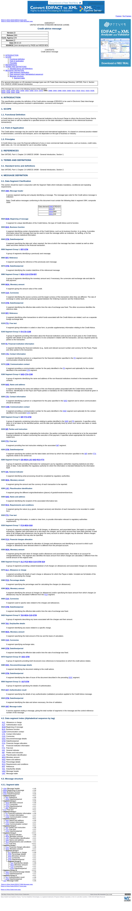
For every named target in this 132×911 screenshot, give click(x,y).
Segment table (19, 78)
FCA (22, 525)
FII (22, 332)
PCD (26, 562)
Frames (118, 16)
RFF (22, 249)
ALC (22, 562)
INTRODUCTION (11, 55)
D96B (31, 90)
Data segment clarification (19, 72)
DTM (7, 239)
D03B (8, 92)
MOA (22, 274)
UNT (7, 706)
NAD (22, 374)
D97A (36, 90)
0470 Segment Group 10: (11, 657)
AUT (23, 682)
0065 (51, 206)
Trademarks (26, 903)
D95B (22, 90)
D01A (73, 90)
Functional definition (17, 59)
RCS (39, 460)
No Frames (127, 16)
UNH (7, 191)
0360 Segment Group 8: (11, 562)
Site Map (3, 903)
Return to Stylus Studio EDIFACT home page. (14, 20)
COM (29, 332)
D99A (55, 90)
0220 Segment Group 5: (11, 417)
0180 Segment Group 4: (11, 374)
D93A (4, 90)
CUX (27, 274)
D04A (13, 92)
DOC (23, 657)
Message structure (17, 76)
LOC (30, 460)
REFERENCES (11, 65)
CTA (24, 332)
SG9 (43, 562)
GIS (22, 460)
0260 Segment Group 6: (11, 460)
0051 (51, 214)
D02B (92, 90)
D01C (83, 90)
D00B (69, 90)
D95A (17, 90)
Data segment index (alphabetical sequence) (26, 74)
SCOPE (8, 57)
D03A (4, 92)
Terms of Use (18, 903)
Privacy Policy (10, 903)
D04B (17, 92)
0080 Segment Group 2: (11, 274)
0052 (51, 209)
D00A (64, 90)
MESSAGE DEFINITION (14, 70)
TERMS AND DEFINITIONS (15, 67)
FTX (7, 323)
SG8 (30, 525)
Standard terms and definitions (21, 69)
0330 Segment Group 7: (11, 525)
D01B (78, 90)
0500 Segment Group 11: (11, 682)
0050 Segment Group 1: (11, 249)
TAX (22, 615)
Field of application (17, 61)
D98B (50, 90)
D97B (41, 90)
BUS (7, 227)
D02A (88, 90)
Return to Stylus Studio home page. (11, 899)
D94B (13, 90)
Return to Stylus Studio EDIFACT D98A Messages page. (17, 21)
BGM (7, 219)
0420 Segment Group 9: (11, 615)
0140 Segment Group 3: (11, 332)
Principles (13, 63)
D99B (60, 90)
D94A (8, 90)
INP (22, 417)
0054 (51, 212)
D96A (27, 90)
